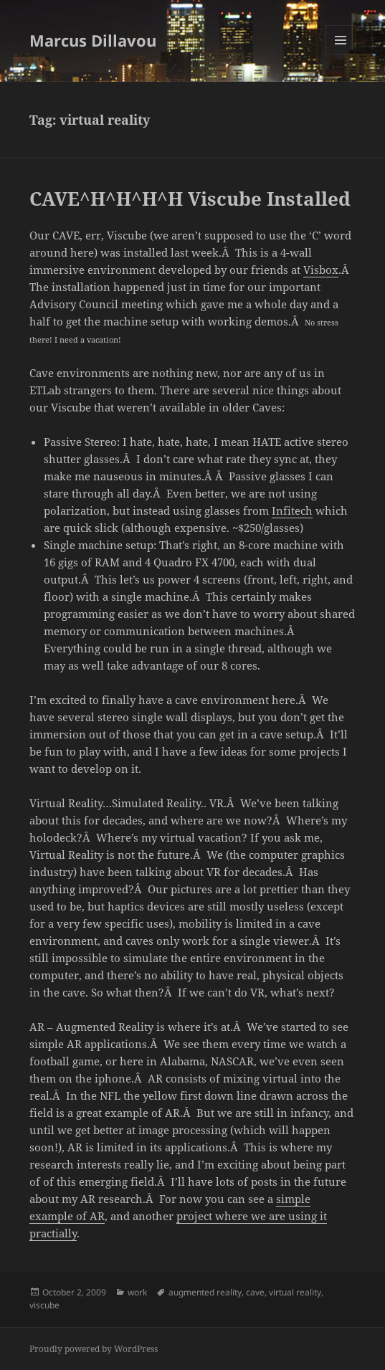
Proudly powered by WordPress (93, 1349)
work (137, 1292)
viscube (44, 1305)
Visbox (320, 269)
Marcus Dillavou (92, 40)
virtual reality (295, 1292)
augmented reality (205, 1292)
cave (255, 1292)
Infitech (292, 510)
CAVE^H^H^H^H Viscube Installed (190, 198)
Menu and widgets (341, 54)
